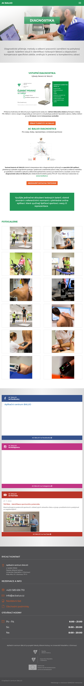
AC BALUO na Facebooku (42, 438)
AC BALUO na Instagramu (42, 486)
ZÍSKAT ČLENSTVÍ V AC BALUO (42, 123)
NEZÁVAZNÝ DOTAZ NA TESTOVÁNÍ (42, 183)
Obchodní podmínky (17, 606)
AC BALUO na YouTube (42, 534)
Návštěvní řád (13, 601)
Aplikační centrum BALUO (17, 404)
